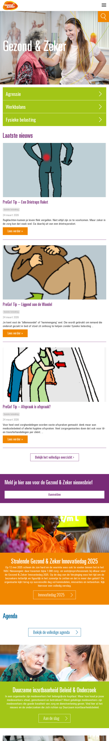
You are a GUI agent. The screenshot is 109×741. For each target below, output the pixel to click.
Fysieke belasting (54, 119)
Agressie (54, 93)
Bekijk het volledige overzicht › (54, 457)
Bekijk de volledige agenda (55, 632)
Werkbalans (54, 106)
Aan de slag (55, 718)
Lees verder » (15, 231)
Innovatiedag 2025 (55, 595)
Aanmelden (54, 494)
